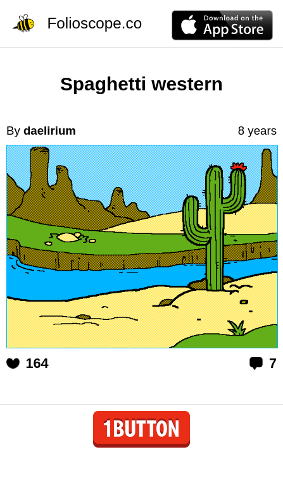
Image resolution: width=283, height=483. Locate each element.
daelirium (49, 130)
